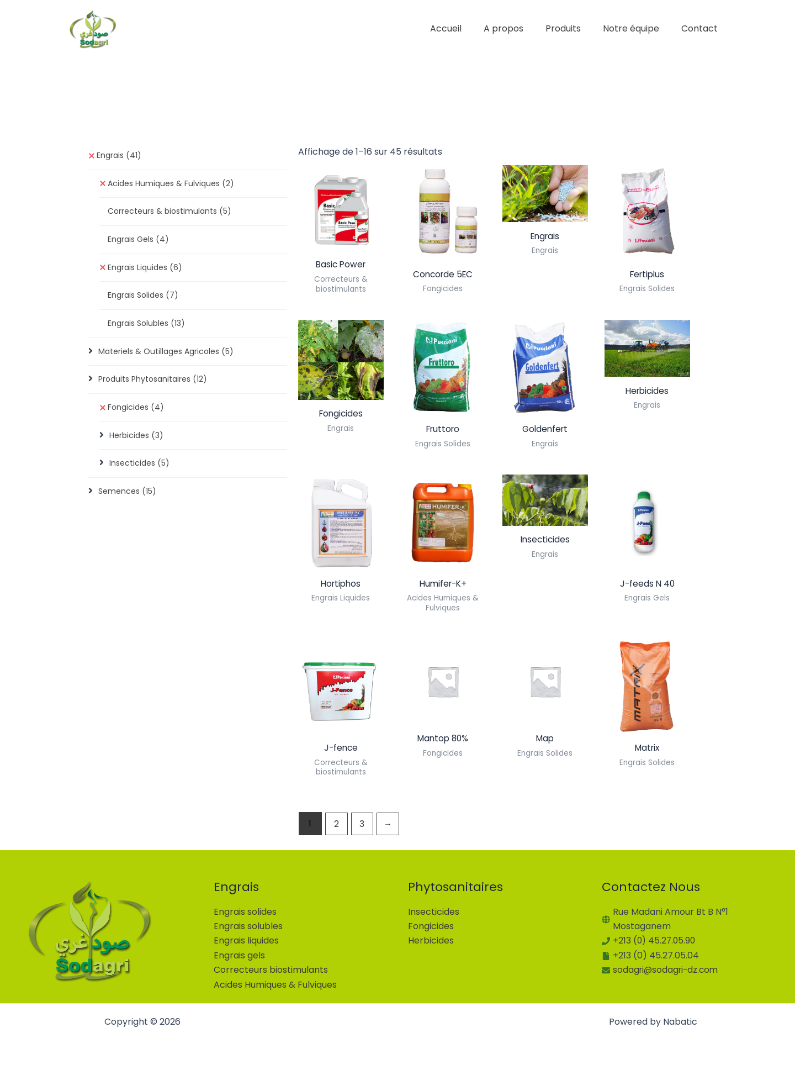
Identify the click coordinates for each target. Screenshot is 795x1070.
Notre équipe (638, 28)
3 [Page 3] (363, 826)
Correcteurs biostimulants (271, 969)
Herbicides (136, 439)
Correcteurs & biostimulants (169, 212)
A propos (519, 28)
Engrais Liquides (145, 269)
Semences (127, 496)
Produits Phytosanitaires (152, 382)
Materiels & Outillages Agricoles (166, 354)
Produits (574, 28)
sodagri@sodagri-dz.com (667, 969)
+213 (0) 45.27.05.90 (655, 941)
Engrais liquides (246, 941)
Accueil (465, 28)
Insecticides (139, 467)
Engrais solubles (248, 926)
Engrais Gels (138, 240)
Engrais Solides (143, 297)
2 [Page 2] (336, 826)
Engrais (119, 155)
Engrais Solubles (146, 325)
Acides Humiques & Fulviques (171, 183)
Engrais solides (245, 911)
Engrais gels (239, 955)
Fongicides (136, 411)
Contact (701, 28)
